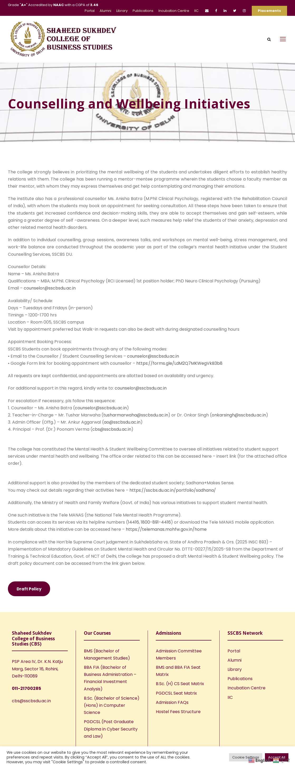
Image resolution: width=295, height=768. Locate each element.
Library (122, 10)
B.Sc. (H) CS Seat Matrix (180, 691)
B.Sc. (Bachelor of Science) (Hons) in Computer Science (111, 713)
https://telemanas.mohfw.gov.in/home (166, 537)
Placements (269, 10)
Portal (90, 10)
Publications (143, 10)
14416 (133, 530)
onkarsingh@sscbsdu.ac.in (239, 422)
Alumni (105, 10)
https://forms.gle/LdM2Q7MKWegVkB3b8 (179, 371)
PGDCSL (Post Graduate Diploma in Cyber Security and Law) (111, 736)
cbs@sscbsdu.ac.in (111, 437)
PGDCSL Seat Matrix (176, 701)
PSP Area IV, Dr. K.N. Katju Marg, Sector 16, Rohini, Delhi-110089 (37, 676)
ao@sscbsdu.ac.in (122, 429)
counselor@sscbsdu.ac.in (50, 295)
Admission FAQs (172, 710)
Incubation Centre (173, 10)
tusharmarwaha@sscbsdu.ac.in (135, 422)
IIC (196, 10)
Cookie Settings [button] (245, 757)
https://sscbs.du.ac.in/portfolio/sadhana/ (172, 498)
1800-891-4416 (156, 530)
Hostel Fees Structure (178, 719)
